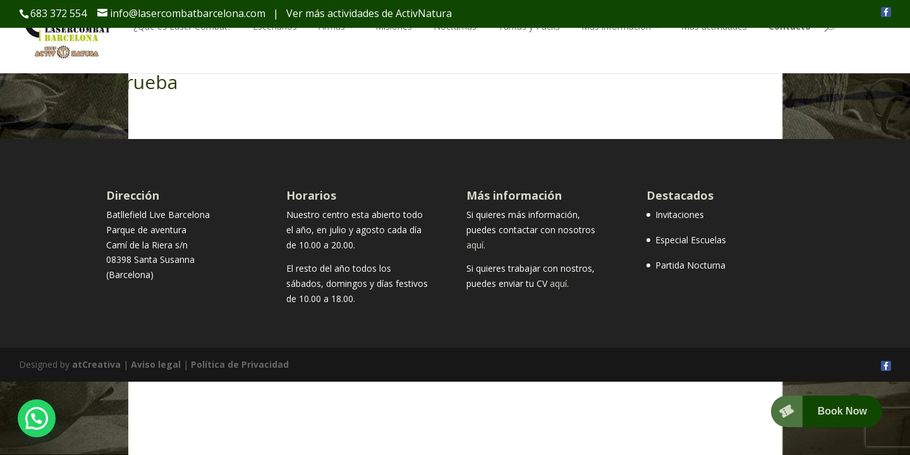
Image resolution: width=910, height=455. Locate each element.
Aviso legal (156, 364)
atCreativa (96, 364)
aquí (474, 245)
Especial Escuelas (690, 240)
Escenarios (275, 26)
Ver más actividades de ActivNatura (369, 13)
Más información (616, 26)
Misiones (393, 26)
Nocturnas (455, 26)
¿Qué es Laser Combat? (182, 26)
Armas (331, 26)
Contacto (789, 26)
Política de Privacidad (240, 364)
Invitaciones (679, 215)
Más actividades (714, 26)
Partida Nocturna (690, 265)
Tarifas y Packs (529, 26)
